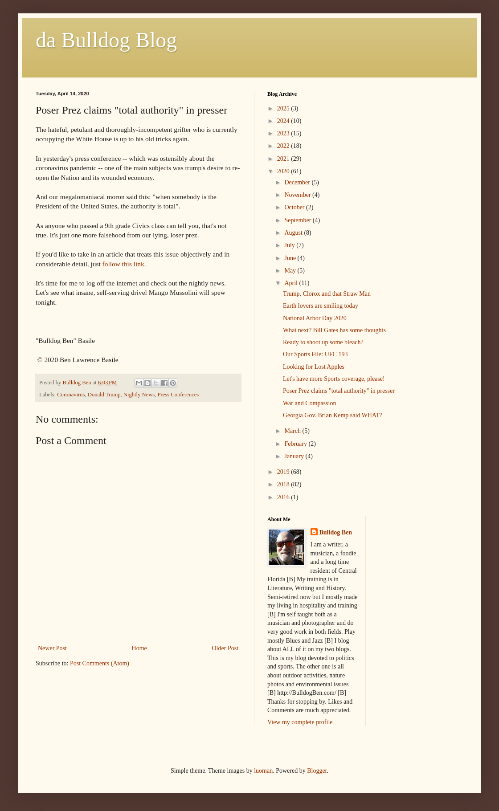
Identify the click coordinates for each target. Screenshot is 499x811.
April (291, 283)
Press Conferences (178, 394)
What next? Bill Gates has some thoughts (334, 330)
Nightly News (139, 394)
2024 (284, 121)
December (297, 182)
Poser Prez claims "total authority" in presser (339, 390)
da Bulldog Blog (106, 40)
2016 (284, 497)
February (296, 443)
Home (139, 648)
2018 (284, 484)
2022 (284, 146)
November (298, 195)
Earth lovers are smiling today (320, 305)
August (294, 232)
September (298, 220)
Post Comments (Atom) (99, 663)
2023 (284, 133)
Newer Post (52, 648)
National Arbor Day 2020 (315, 318)
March (293, 431)
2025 (284, 108)
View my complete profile (300, 722)
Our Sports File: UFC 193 (315, 354)
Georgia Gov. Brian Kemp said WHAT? (332, 415)
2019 (284, 472)
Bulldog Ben (335, 532)
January (294, 456)
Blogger (317, 770)
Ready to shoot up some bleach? (323, 342)
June (290, 258)
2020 (284, 171)
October (295, 207)
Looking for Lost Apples (313, 366)
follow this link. (124, 264)
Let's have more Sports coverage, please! (334, 378)
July (290, 245)
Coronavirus (71, 394)
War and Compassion (309, 403)
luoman (263, 770)
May (290, 270)
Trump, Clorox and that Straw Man (327, 293)
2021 (284, 158)
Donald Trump (104, 394)
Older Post (225, 648)
